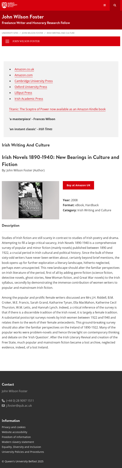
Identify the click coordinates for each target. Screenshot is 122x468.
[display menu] (7, 41)
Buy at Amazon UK (78, 185)
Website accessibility (14, 432)
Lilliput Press (23, 93)
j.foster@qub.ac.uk (19, 406)
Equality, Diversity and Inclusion (21, 447)
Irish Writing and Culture (61, 32)
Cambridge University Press (34, 81)
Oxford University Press (31, 87)
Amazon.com (24, 75)
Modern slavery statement (18, 442)
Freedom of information (16, 437)
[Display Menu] (105, 5)
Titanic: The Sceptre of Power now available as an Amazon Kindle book (57, 109)
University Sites (10, 32)
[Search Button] (115, 5)
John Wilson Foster (32, 32)
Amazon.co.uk (24, 69)
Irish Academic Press (29, 99)
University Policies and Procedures (23, 452)
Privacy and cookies (14, 427)
